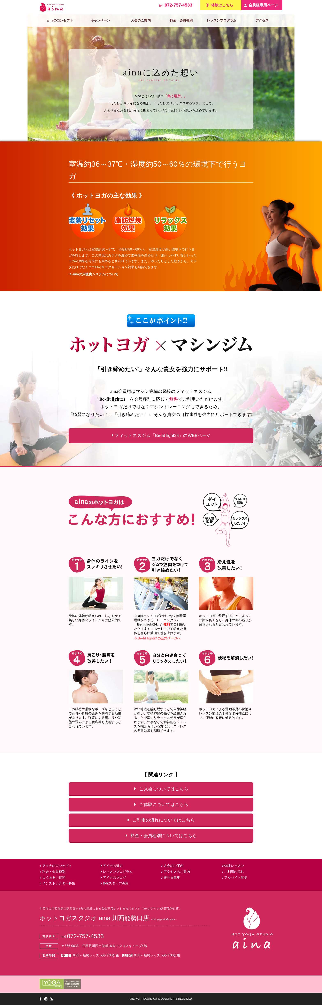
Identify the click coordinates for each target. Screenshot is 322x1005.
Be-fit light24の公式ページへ (157, 638)
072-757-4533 (175, 5)
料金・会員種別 (181, 20)
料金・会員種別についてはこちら (161, 835)
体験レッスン (233, 865)
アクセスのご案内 (175, 871)
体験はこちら (222, 5)
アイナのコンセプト (56, 865)
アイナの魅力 (111, 865)
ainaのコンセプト (60, 20)
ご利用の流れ (233, 871)
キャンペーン (100, 20)
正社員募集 (170, 877)
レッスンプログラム (221, 20)
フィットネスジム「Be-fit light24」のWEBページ (161, 435)
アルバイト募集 (234, 877)
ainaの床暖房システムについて (93, 274)
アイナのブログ (113, 877)
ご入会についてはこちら (160, 788)
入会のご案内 (141, 20)
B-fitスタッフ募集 (114, 883)
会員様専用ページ (263, 5)
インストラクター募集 (57, 883)
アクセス (262, 20)
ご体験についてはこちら (160, 804)
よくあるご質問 (52, 877)
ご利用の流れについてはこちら (161, 820)
